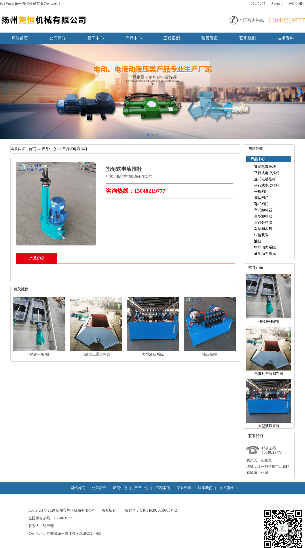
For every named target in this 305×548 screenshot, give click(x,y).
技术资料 (285, 38)
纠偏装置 (261, 235)
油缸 (257, 241)
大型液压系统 (153, 354)
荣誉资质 (209, 38)
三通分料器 (263, 223)
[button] (148, 135)
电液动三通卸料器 (95, 354)
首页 (32, 149)
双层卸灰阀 (263, 229)
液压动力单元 (265, 254)
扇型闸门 (261, 198)
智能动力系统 (265, 247)
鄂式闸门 (261, 204)
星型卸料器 (263, 216)
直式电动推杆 (265, 179)
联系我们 (258, 4)
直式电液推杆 (265, 167)
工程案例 (171, 38)
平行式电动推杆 (266, 185)
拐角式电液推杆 (124, 169)
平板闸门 (261, 192)
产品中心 (133, 38)
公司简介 (57, 38)
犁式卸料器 (263, 210)
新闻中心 (95, 38)
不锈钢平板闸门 (39, 354)
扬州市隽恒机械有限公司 (76, 510)
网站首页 (19, 38)
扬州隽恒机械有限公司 (135, 176)
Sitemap (277, 4)
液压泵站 (209, 354)
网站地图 (296, 4)
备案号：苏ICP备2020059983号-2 (151, 510)
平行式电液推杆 (75, 149)
